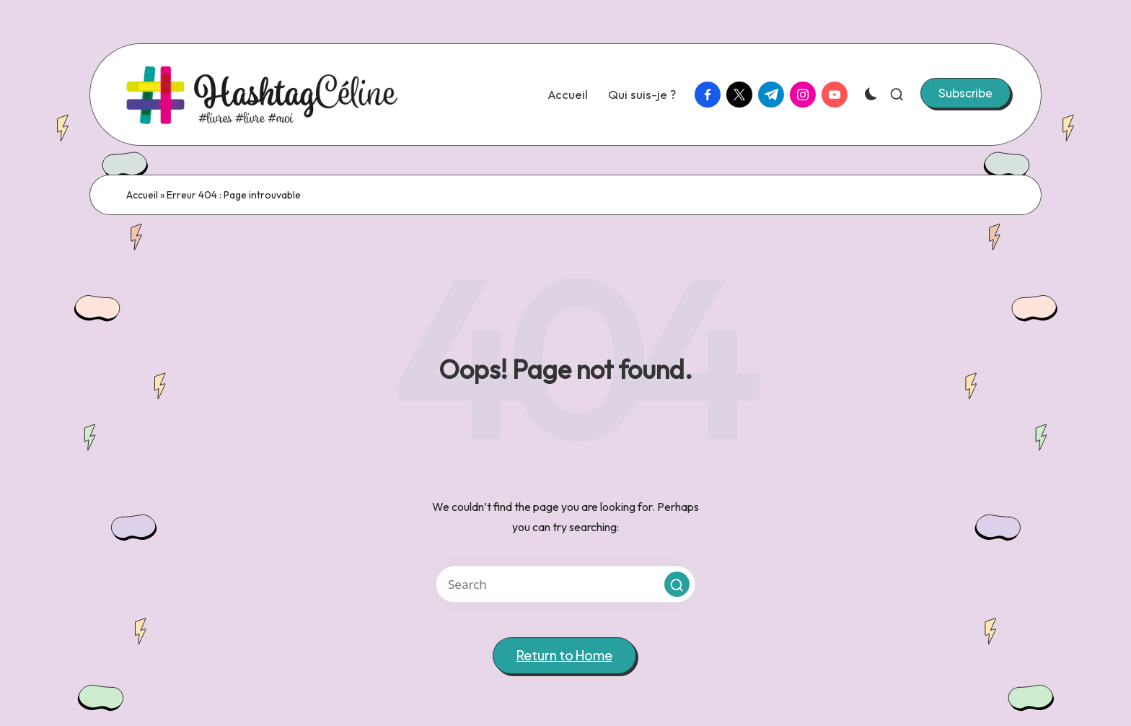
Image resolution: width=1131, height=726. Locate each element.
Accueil (142, 194)
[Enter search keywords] (565, 584)
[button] (965, 93)
